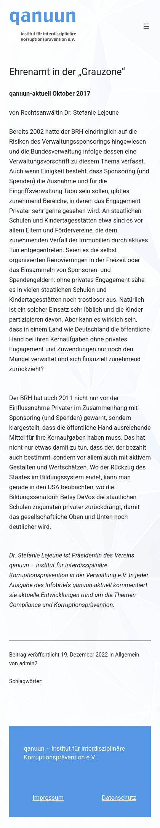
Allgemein (127, 655)
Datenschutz (119, 797)
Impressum (48, 797)
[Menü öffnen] (146, 26)
